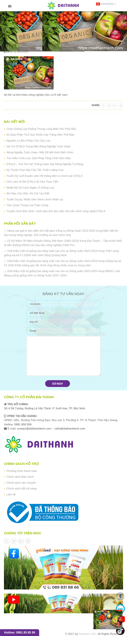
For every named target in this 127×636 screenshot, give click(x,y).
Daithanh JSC (87, 634)
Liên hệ (11, 494)
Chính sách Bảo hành (20, 476)
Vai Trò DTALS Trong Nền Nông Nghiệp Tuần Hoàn (38, 146)
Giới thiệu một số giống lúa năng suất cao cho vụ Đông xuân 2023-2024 (52, 251)
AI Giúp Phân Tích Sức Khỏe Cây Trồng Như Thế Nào (40, 134)
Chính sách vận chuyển (21, 482)
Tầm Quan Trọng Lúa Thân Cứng (27, 205)
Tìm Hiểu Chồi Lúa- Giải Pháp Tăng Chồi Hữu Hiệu (38, 158)
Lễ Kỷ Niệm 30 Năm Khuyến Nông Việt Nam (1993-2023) (43, 240)
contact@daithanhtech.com (34, 428)
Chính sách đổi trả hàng (21, 488)
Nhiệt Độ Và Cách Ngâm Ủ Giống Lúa (30, 187)
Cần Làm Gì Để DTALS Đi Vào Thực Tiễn (32, 181)
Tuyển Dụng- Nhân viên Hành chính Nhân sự (34, 199)
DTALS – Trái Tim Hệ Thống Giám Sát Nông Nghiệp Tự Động (44, 164)
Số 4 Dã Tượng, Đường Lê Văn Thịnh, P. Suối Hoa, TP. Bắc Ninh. (45, 408)
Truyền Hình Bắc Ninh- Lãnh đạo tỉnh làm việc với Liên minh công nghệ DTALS (55, 211)
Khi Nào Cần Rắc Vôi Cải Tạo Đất (27, 193)
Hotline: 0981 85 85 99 (19, 632)
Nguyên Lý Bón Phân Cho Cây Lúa (28, 140)
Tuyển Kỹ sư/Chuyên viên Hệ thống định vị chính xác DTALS (44, 176)
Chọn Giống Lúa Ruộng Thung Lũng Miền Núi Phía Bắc (41, 128)
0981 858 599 (23, 424)
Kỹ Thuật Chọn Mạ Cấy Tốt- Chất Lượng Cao (35, 170)
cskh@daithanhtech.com (69, 428)
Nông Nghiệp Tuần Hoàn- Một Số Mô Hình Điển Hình (39, 152)
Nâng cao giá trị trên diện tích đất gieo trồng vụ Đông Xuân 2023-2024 (51, 230)
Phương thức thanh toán (21, 471)
